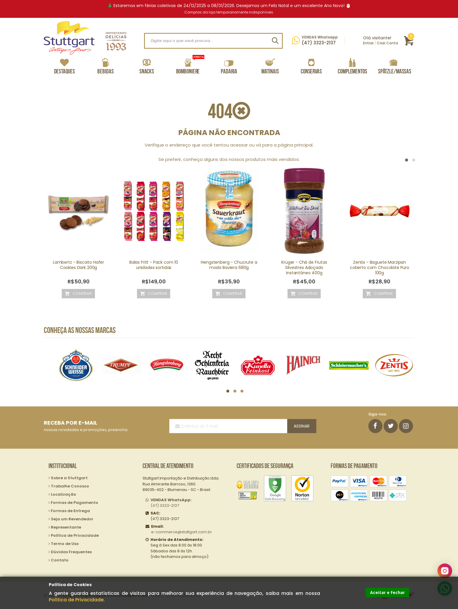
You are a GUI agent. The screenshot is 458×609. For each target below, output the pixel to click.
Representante (66, 527)
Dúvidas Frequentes (71, 552)
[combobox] (213, 41)
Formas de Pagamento (74, 502)
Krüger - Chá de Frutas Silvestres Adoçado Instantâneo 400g (304, 267)
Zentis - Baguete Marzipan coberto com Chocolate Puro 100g (379, 267)
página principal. (295, 145)
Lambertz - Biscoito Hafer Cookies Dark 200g (78, 264)
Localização (63, 494)
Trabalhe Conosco (70, 486)
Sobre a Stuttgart (69, 478)
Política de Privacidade (76, 599)
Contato (59, 560)
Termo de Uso (65, 543)
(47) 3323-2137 (171, 503)
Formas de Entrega (70, 511)
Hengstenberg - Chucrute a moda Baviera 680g (229, 264)
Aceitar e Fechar (387, 592)
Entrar (368, 43)
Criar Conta (387, 43)
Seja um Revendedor (72, 519)
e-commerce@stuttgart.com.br (181, 532)
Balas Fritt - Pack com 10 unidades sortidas (153, 264)
